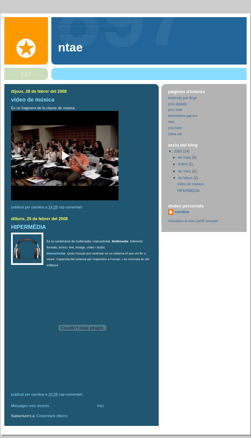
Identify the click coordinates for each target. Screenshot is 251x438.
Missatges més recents (30, 406)
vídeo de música (32, 99)
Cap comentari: (71, 207)
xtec (171, 122)
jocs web (175, 110)
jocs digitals (177, 104)
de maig (185, 157)
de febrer (186, 178)
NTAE (70, 47)
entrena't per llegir (182, 98)
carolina (182, 212)
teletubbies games (183, 116)
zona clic (175, 134)
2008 (178, 151)
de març (185, 171)
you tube (175, 128)
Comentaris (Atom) (52, 416)
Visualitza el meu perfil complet (193, 221)
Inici (100, 406)
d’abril (183, 164)
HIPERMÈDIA (28, 227)
